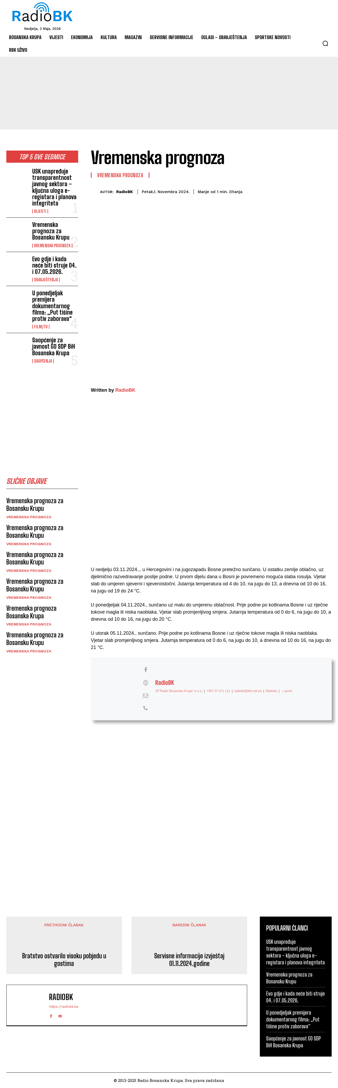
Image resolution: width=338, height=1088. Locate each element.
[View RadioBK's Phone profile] (145, 708)
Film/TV (41, 327)
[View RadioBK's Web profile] (145, 682)
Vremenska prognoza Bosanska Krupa (31, 613)
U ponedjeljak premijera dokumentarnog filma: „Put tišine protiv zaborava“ (52, 305)
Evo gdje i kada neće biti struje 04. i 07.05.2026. (54, 265)
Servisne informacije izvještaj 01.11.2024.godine (189, 959)
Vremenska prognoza (52, 246)
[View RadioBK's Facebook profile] (145, 669)
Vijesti (40, 211)
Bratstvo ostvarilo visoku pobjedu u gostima (64, 959)
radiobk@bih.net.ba (248, 691)
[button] (325, 43)
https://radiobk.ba (63, 1006)
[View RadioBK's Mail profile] (145, 695)
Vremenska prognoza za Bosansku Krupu (50, 231)
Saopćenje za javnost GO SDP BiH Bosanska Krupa (53, 346)
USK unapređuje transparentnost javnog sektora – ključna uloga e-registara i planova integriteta (54, 187)
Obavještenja (46, 280)
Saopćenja (43, 361)
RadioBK (124, 191)
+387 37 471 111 (218, 691)
